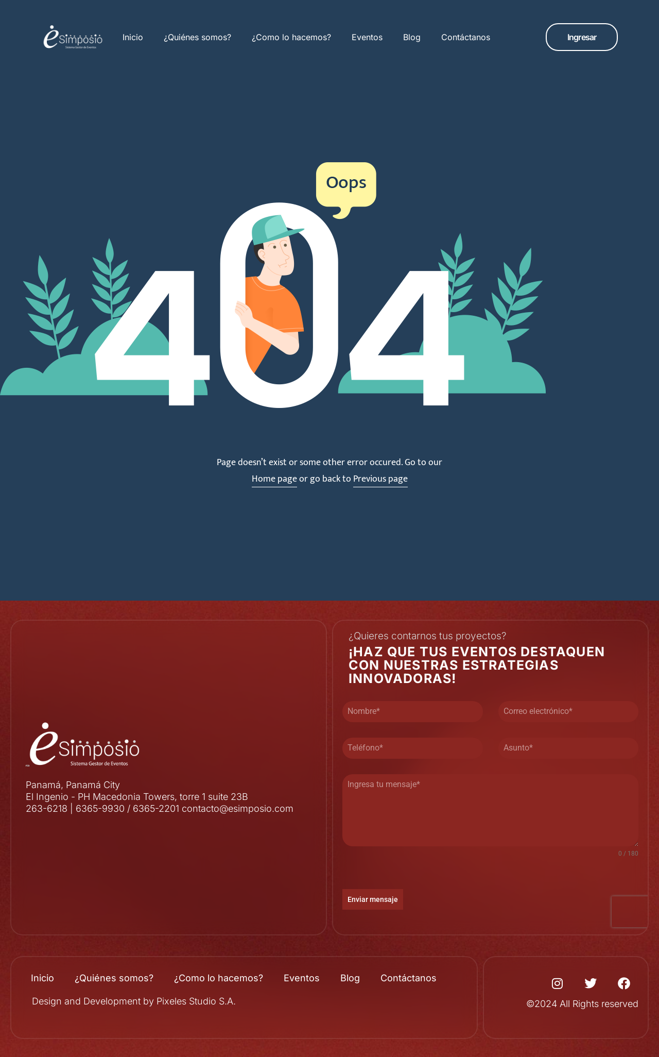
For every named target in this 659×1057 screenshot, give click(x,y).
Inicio (133, 37)
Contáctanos (465, 37)
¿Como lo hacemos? (291, 37)
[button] (582, 37)
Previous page (380, 479)
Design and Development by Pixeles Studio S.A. (134, 1001)
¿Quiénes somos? (197, 37)
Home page (274, 479)
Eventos (367, 37)
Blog (412, 37)
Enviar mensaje (373, 899)
